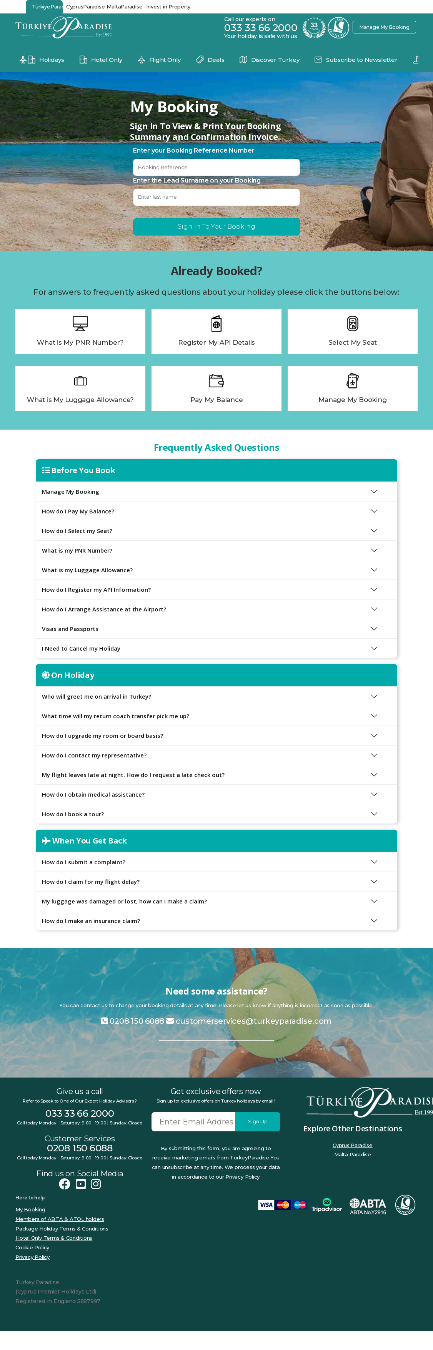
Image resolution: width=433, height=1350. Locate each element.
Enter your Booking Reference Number (194, 150)
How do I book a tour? (73, 814)
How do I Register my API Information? (96, 589)
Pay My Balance (216, 400)
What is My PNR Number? (80, 342)
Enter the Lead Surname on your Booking (197, 180)
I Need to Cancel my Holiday (81, 648)
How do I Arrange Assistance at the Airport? (104, 609)
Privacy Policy (32, 1257)
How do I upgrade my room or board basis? (102, 735)
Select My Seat (352, 342)
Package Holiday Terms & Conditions (61, 1228)
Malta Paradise (352, 1154)
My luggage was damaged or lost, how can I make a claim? (124, 901)
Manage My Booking (384, 27)
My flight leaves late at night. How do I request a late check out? (133, 775)
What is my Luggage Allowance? (87, 570)
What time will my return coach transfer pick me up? (115, 716)
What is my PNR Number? (77, 550)
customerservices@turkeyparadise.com (249, 1021)
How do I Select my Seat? (77, 531)
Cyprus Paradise (352, 1145)
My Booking (30, 1209)
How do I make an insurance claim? (91, 921)
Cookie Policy (32, 1247)
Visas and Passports (70, 629)
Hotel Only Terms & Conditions (53, 1238)
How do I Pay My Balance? (78, 511)
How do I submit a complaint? (83, 862)
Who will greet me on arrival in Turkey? (96, 696)
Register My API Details (216, 342)
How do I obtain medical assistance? (93, 794)
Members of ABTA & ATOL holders (59, 1219)
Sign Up (258, 1121)
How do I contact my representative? (94, 755)
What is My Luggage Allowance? (80, 400)
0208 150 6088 (132, 1021)
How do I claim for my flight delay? (91, 881)
